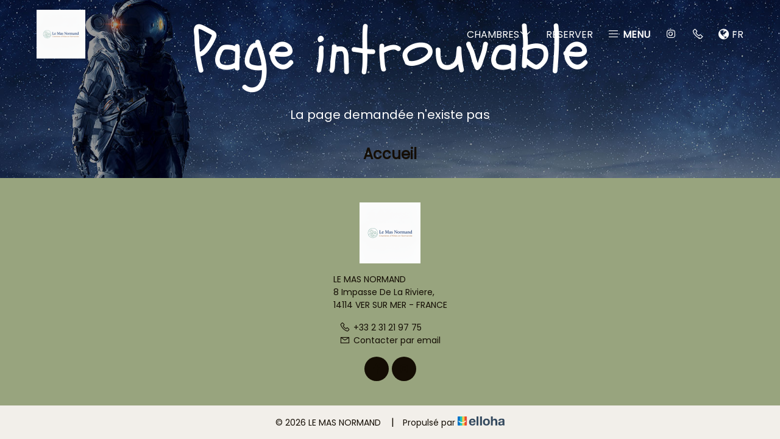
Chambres (499, 34)
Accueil (390, 154)
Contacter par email (390, 340)
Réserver (569, 34)
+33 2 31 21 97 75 (380, 327)
